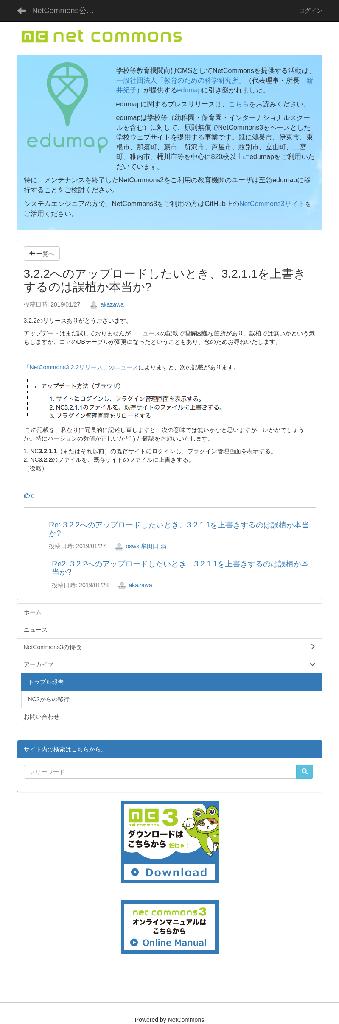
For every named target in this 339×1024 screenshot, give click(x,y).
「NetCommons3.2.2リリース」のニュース (81, 367)
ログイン (310, 10)
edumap (189, 90)
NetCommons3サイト (272, 203)
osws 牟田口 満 (141, 546)
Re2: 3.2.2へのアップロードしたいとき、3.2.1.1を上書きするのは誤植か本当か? (180, 568)
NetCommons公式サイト (68, 10)
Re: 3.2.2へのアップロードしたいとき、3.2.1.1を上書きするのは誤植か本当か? (179, 529)
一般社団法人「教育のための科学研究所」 (180, 80)
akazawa (107, 304)
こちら (239, 104)
